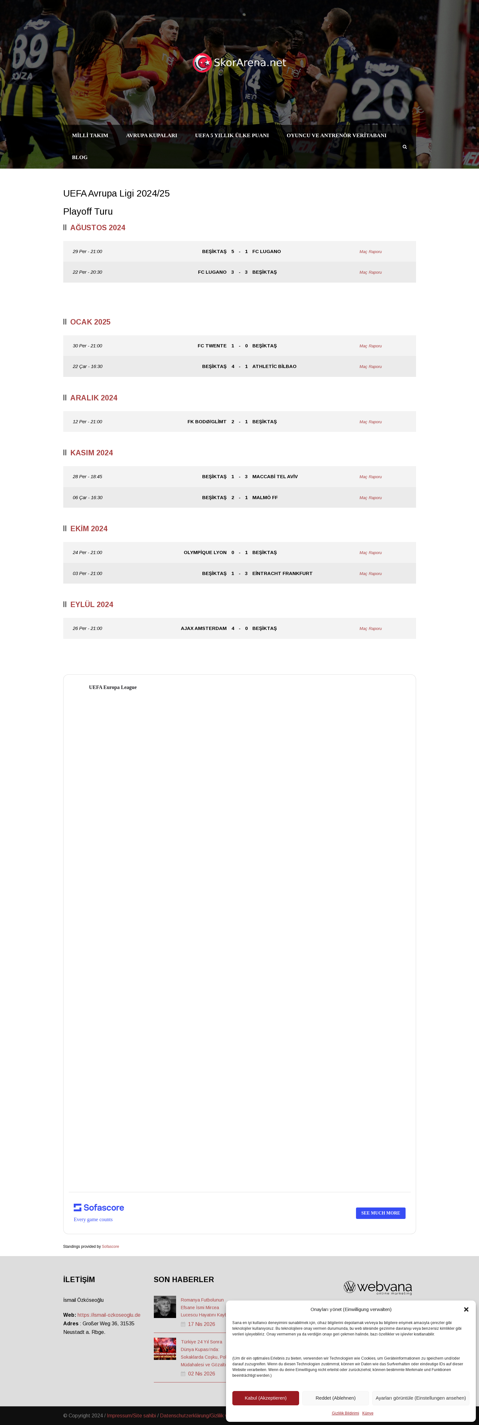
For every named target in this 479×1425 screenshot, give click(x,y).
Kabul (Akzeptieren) (266, 1398)
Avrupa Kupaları (151, 135)
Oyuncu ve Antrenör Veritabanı (337, 135)
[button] (466, 1309)
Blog (80, 157)
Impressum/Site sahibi (131, 1415)
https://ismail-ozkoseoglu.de (109, 1315)
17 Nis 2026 (201, 1324)
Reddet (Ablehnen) (336, 1398)
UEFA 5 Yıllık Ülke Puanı (232, 135)
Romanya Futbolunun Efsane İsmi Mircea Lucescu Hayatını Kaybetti (207, 1307)
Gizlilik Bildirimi (345, 1413)
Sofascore (110, 1246)
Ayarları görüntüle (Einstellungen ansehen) (421, 1398)
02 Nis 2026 (201, 1373)
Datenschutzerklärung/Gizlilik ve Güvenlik (205, 1415)
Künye (367, 1413)
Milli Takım (90, 135)
